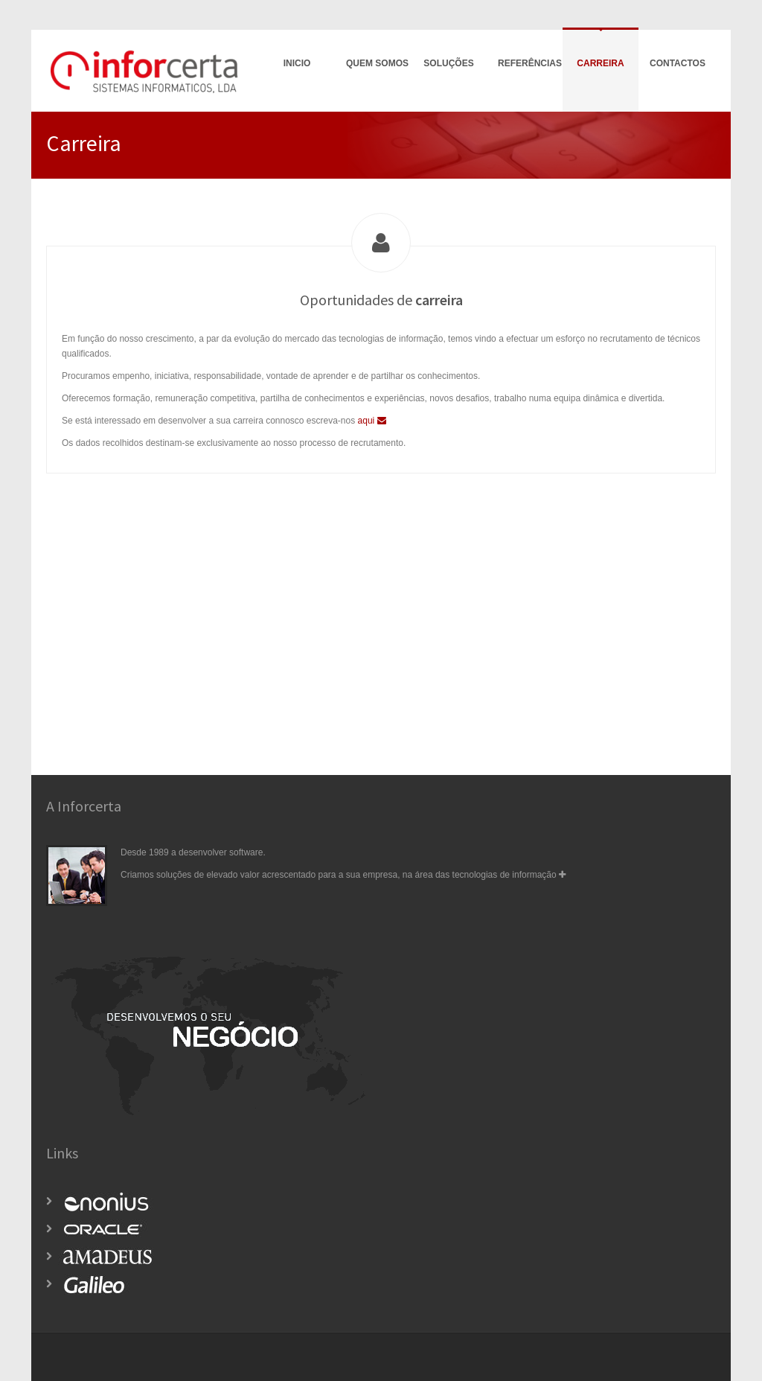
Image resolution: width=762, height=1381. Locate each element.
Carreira (600, 63)
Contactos (677, 63)
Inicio (297, 63)
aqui (372, 420)
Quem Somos (377, 63)
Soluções (448, 63)
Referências (530, 63)
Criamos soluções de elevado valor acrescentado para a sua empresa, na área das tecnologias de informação (343, 875)
